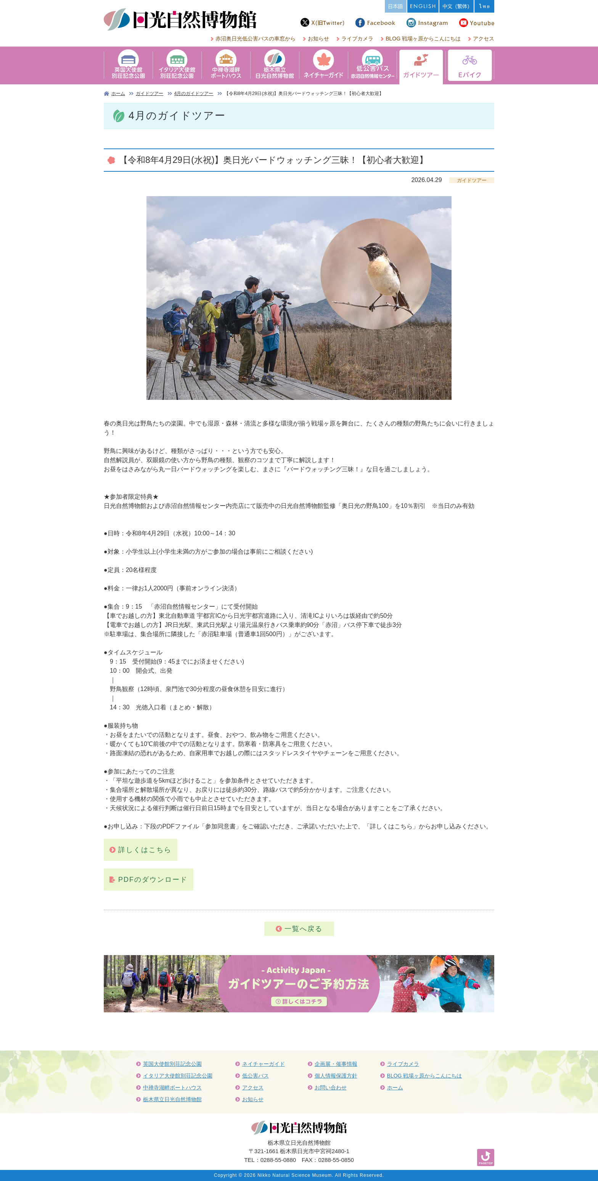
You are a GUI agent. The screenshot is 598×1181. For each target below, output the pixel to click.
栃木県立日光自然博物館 (172, 1099)
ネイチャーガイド (263, 1064)
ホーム (118, 93)
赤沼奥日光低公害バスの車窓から (255, 38)
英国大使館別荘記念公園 (172, 1064)
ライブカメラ (357, 38)
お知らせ (318, 38)
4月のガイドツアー (194, 93)
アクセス (483, 38)
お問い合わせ (331, 1087)
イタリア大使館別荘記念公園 (177, 1076)
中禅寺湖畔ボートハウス (172, 1087)
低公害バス (255, 1076)
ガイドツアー (149, 93)
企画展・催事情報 (336, 1064)
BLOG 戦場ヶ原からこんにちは (423, 38)
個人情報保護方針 (336, 1076)
